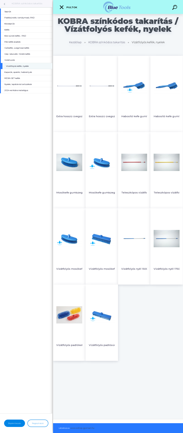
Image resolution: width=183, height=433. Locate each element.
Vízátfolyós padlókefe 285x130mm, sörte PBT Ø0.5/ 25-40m (70, 345)
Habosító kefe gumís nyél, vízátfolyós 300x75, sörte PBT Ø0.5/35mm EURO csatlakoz (168, 116)
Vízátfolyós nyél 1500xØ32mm (135, 268)
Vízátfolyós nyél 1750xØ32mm (168, 268)
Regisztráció (38, 423)
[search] (175, 8)
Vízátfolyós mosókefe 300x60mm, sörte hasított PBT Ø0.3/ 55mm (103, 268)
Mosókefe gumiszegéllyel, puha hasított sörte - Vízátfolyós (103, 192)
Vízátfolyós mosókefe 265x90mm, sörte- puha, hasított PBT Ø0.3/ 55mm (70, 268)
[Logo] (118, 7)
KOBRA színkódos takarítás (27, 3)
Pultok (68, 7)
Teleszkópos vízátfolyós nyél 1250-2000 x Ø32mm (135, 192)
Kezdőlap (75, 42)
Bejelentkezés (14, 423)
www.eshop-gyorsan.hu (82, 428)
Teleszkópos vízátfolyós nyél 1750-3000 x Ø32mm (168, 192)
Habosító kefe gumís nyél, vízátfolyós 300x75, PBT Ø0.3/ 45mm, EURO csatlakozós (135, 116)
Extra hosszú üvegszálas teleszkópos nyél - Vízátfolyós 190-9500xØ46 (103, 116)
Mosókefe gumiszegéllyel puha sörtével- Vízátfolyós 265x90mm (70, 192)
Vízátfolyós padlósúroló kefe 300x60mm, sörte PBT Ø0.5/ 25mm (103, 345)
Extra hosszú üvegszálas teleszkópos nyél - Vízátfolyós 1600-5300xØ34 (70, 116)
